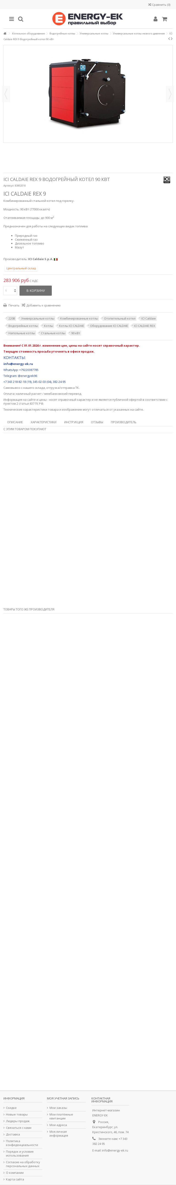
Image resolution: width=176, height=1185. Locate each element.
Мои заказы (58, 1108)
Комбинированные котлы (79, 318)
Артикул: (8, 185)
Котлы (48, 326)
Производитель (123, 422)
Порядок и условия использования (19, 1153)
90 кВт (75, 333)
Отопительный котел (119, 318)
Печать (13, 305)
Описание (15, 422)
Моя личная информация (59, 1134)
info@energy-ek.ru (115, 1150)
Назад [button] (6, 94)
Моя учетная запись (63, 1098)
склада (40, 388)
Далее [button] (170, 94)
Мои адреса (58, 1125)
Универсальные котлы (37, 318)
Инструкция (73, 422)
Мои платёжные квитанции (61, 1116)
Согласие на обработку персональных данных (23, 1164)
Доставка (13, 1134)
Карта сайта (15, 1179)
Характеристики (43, 422)
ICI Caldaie (148, 318)
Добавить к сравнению (43, 305)
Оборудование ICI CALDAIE (109, 326)
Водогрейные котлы (23, 326)
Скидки (11, 1108)
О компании (15, 1173)
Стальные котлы (53, 333)
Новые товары (17, 1114)
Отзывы (97, 422)
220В (11, 318)
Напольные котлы (21, 333)
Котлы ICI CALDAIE (71, 326)
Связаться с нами (18, 1128)
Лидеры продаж (18, 1121)
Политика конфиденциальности (22, 1143)
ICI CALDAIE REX (144, 326)
